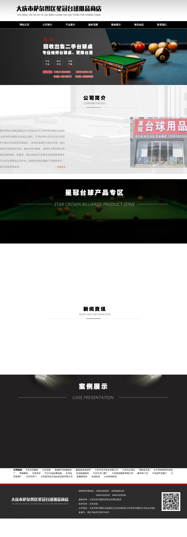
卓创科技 (95, 476)
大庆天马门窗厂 (100, 473)
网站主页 (24, 24)
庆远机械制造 (82, 473)
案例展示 (116, 24)
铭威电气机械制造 (63, 470)
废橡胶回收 (82, 476)
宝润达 (69, 473)
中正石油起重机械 (53, 473)
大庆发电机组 (110, 476)
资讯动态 (139, 24)
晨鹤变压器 (144, 470)
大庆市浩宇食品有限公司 (106, 470)
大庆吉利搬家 (31, 470)
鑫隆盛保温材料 (83, 470)
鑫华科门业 (142, 473)
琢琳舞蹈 (24, 473)
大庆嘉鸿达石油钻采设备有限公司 (57, 476)
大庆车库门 (31, 476)
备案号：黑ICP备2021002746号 (94, 512)
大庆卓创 (93, 504)
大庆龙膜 (46, 470)
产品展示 (70, 24)
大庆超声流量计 (159, 473)
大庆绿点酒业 (128, 470)
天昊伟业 (36, 473)
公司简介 (47, 24)
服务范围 (93, 24)
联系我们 (162, 24)
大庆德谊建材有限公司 (122, 473)
